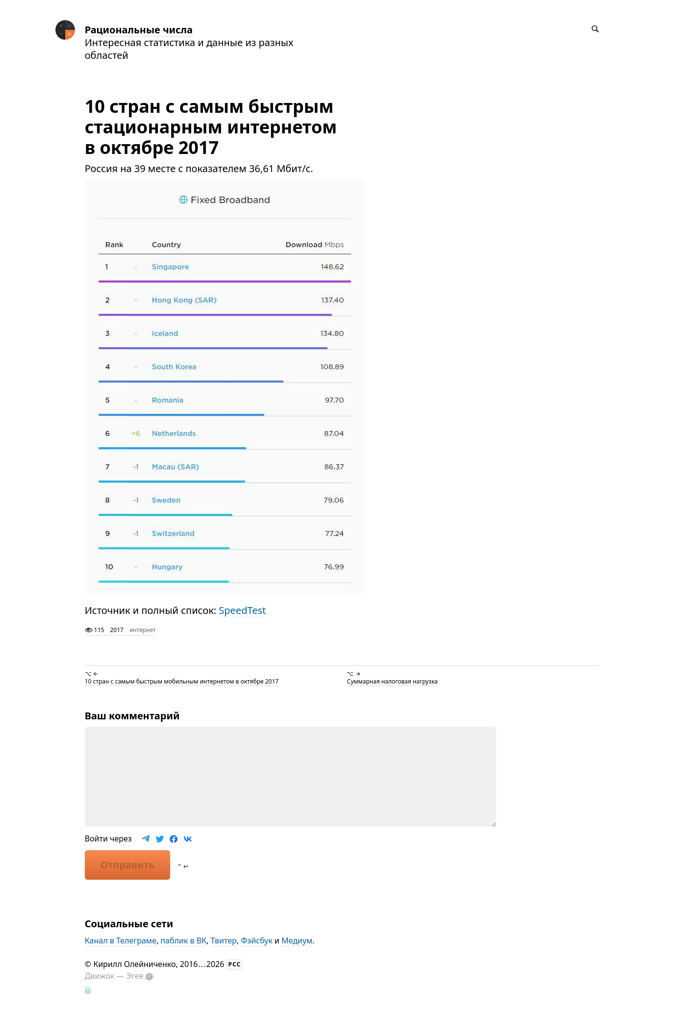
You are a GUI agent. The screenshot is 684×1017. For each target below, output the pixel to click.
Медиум (296, 940)
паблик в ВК (183, 940)
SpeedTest (242, 610)
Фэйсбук (257, 940)
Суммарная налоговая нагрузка (392, 681)
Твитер (224, 940)
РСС (234, 964)
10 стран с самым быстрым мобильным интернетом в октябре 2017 (182, 681)
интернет (142, 630)
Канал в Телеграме (120, 940)
